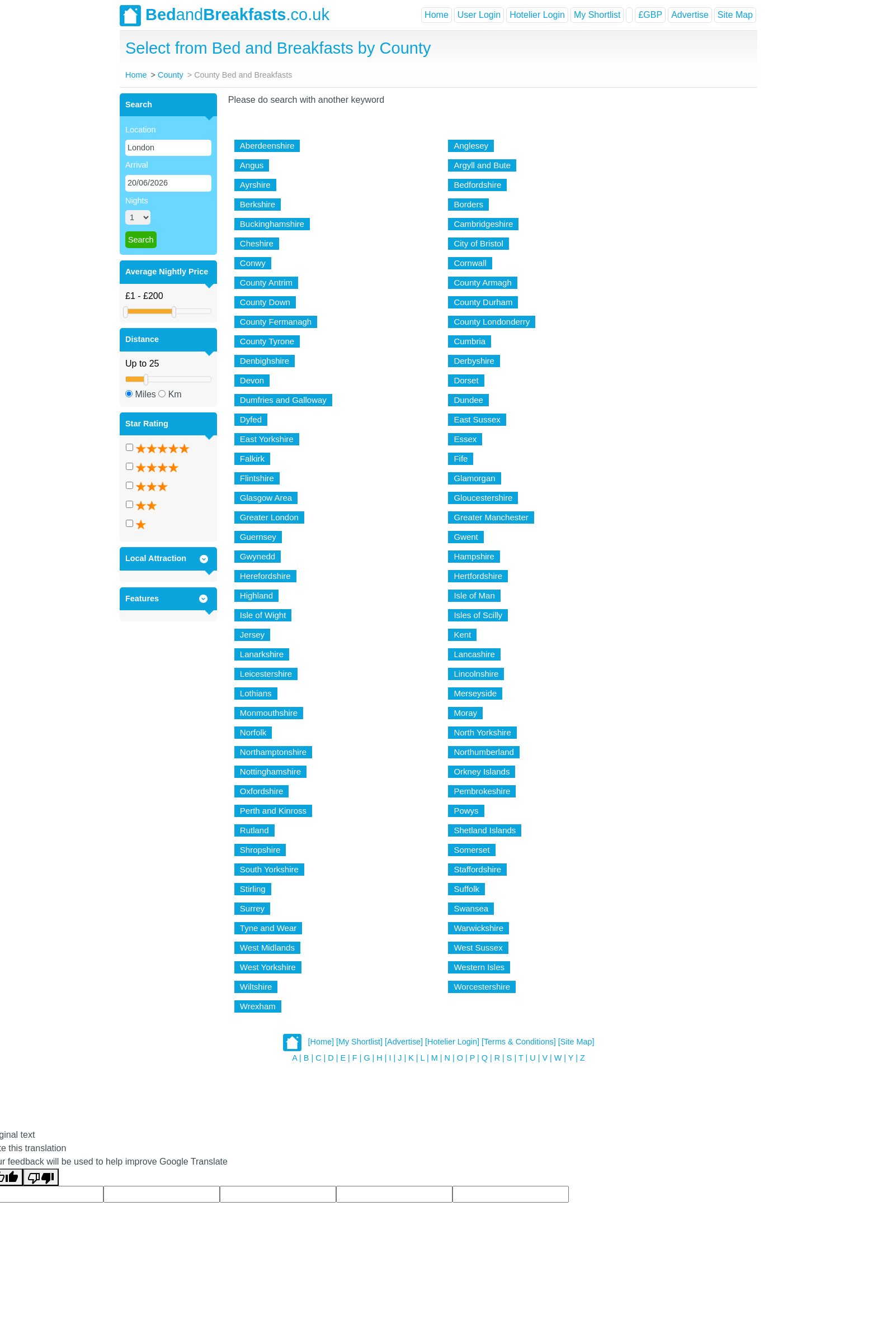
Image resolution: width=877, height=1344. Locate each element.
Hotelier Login (537, 15)
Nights (136, 200)
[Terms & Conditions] (519, 1041)
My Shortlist (597, 15)
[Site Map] (576, 1041)
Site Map (735, 15)
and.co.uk (224, 15)
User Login (479, 15)
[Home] (321, 1041)
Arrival (136, 164)
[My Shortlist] (359, 1041)
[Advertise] (404, 1041)
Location (140, 129)
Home (437, 15)
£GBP (650, 15)
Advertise (690, 15)
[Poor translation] (41, 1177)
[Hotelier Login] (452, 1041)
